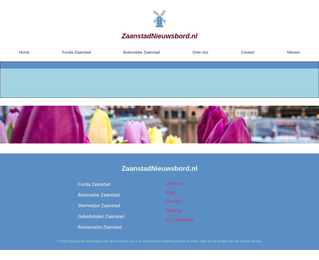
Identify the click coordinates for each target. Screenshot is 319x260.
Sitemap (174, 210)
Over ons (200, 52)
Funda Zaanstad (76, 52)
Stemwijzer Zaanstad (99, 205)
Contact (247, 52)
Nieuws (293, 52)
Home (24, 52)
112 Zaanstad (179, 219)
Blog (170, 192)
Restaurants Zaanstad (100, 227)
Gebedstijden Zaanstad (101, 216)
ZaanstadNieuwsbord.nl (160, 36)
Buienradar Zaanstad (141, 52)
